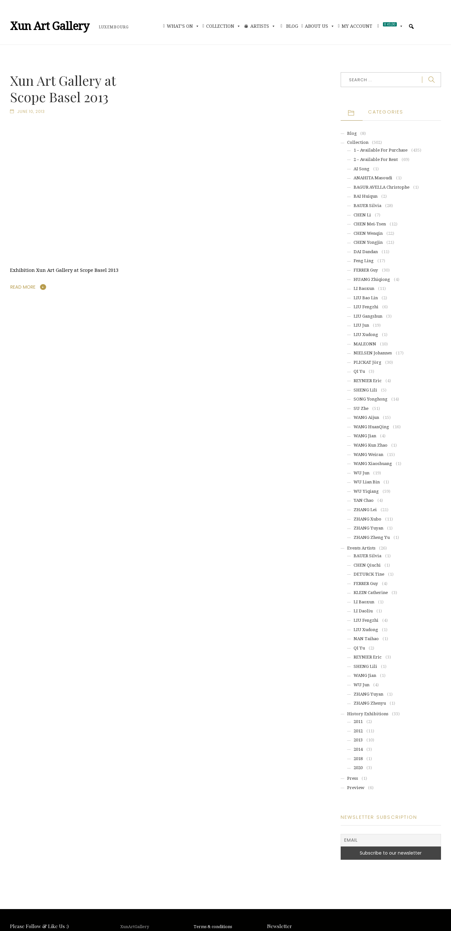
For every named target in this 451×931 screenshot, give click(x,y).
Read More (23, 287)
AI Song (361, 168)
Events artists (361, 548)
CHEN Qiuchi (367, 565)
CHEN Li (362, 215)
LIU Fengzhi (366, 306)
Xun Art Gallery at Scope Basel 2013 (63, 88)
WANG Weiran (368, 454)
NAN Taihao (366, 638)
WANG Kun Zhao (370, 445)
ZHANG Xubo (367, 519)
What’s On (183, 26)
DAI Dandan (366, 251)
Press (352, 778)
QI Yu (359, 371)
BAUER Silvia (367, 205)
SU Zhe (361, 408)
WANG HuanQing (371, 426)
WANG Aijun (366, 417)
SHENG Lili (365, 390)
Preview (356, 787)
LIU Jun (361, 325)
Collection (223, 26)
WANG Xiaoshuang (373, 463)
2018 (358, 758)
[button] (411, 26)
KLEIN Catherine (371, 592)
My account (357, 26)
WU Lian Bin (367, 482)
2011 (358, 721)
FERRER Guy (366, 270)
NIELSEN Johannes (373, 353)
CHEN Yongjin (368, 242)
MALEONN (365, 344)
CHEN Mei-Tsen (370, 224)
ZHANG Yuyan (368, 528)
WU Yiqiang (366, 491)
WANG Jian (365, 435)
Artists (263, 26)
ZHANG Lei (365, 509)
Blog (292, 26)
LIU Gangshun (368, 316)
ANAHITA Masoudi (373, 177)
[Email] (391, 840)
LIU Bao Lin (366, 297)
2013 (358, 740)
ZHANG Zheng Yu (372, 537)
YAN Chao (364, 500)
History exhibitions (367, 713)
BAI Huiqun (365, 196)
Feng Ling (364, 260)
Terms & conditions (213, 926)
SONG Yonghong (370, 399)
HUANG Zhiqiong (372, 279)
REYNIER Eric (368, 380)
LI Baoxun (364, 288)
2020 (358, 767)
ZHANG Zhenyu (370, 703)
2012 (358, 730)
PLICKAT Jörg (367, 362)
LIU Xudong (366, 334)
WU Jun (361, 472)
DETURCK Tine (369, 574)
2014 (358, 749)
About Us (320, 26)
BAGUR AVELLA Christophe (381, 187)
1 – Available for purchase (380, 150)
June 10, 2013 (31, 111)
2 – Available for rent (376, 159)
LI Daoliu (363, 611)
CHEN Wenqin (368, 233)
